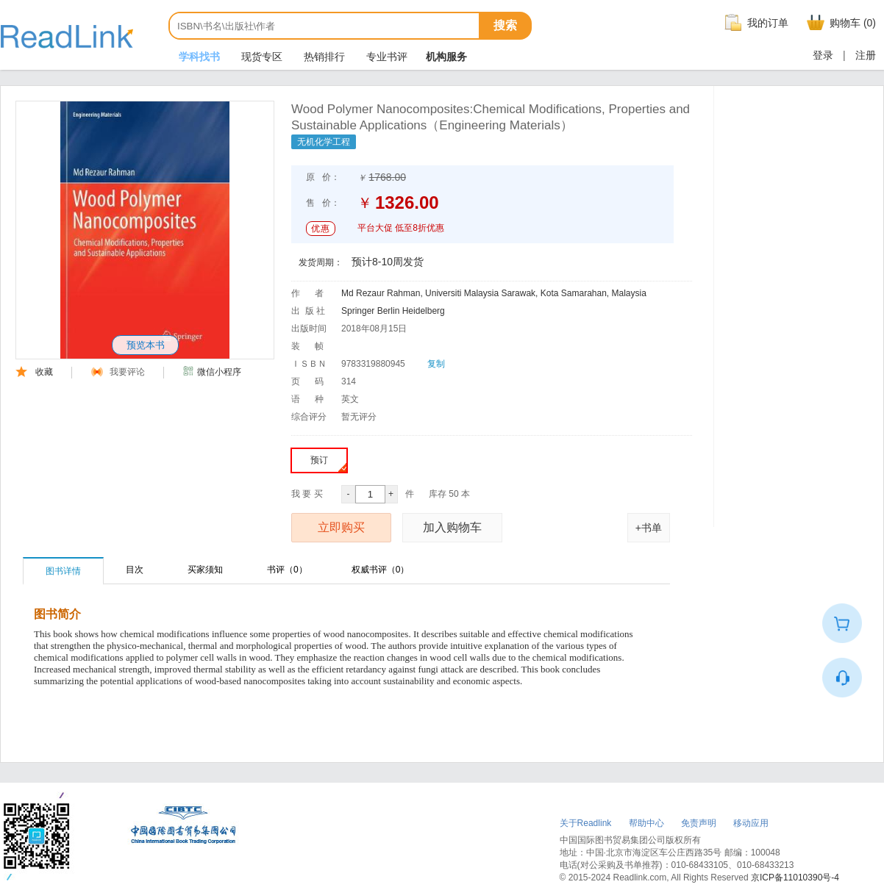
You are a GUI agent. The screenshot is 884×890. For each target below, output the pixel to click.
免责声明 (698, 823)
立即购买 (341, 527)
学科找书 (198, 56)
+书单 (648, 528)
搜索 (505, 25)
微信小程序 (211, 372)
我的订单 (754, 23)
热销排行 (323, 56)
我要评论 (118, 372)
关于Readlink (586, 823)
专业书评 (385, 56)
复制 (436, 364)
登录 (823, 55)
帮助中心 (646, 823)
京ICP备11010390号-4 (795, 877)
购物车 (839, 23)
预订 (328, 463)
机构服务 (446, 56)
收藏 (34, 372)
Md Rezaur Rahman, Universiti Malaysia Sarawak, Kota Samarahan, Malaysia (493, 293)
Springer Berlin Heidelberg (393, 311)
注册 (865, 55)
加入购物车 (452, 527)
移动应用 (751, 823)
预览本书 (145, 345)
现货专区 (260, 56)
